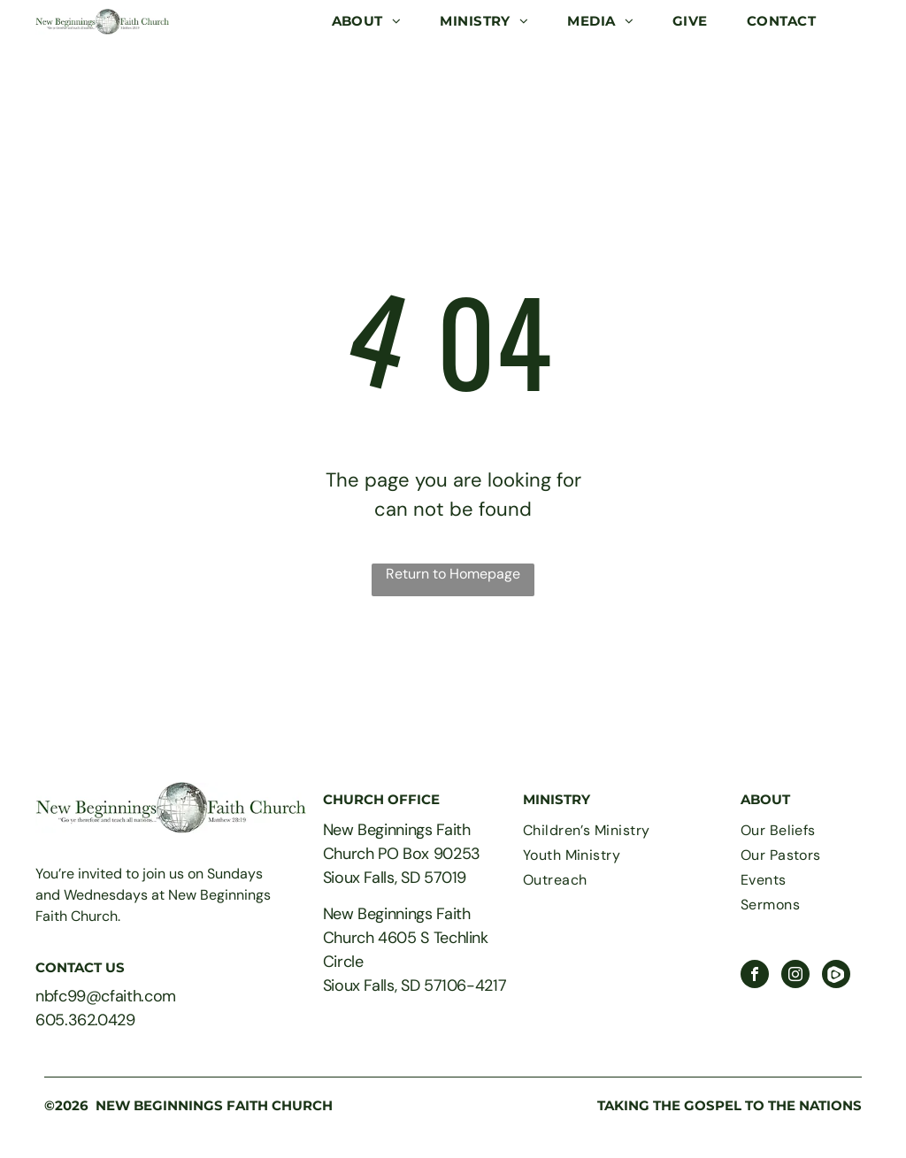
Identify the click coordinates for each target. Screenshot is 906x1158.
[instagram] (795, 976)
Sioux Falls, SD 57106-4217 (415, 985)
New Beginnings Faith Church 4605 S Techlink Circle (405, 937)
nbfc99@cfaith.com (105, 996)
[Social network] (836, 976)
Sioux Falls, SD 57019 (394, 877)
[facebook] (755, 976)
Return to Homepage (453, 573)
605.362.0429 (85, 1020)
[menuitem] (366, 22)
